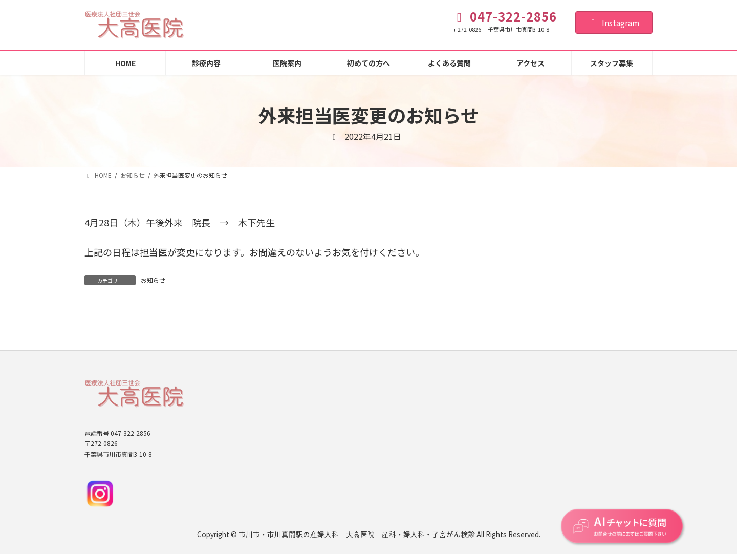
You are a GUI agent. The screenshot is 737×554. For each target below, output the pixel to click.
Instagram (614, 22)
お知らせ (153, 279)
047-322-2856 (130, 433)
